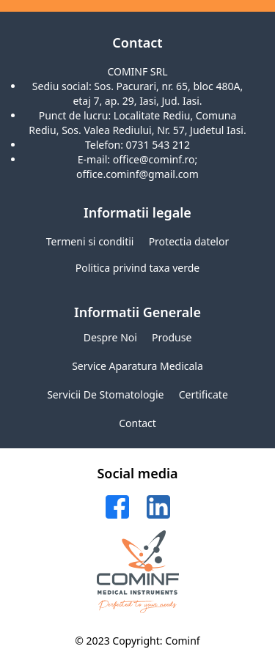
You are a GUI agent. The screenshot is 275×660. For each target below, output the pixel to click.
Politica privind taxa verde (138, 268)
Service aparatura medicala (137, 366)
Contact (137, 423)
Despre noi (110, 337)
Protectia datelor (189, 241)
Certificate (203, 394)
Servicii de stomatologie (105, 394)
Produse (171, 337)
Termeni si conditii (90, 241)
